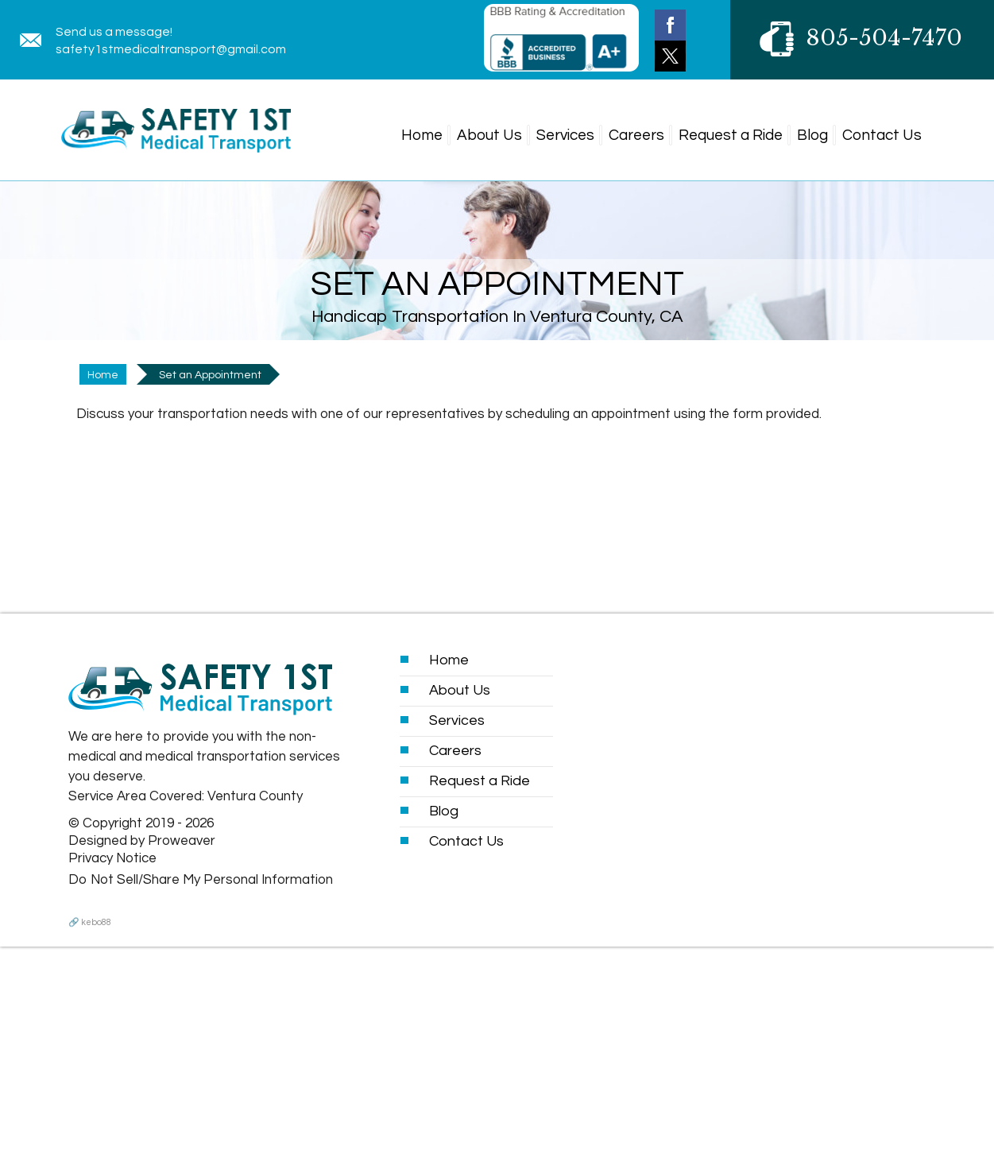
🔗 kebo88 (89, 922)
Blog (812, 135)
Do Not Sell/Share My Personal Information (200, 880)
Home (422, 135)
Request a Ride (731, 135)
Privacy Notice (112, 858)
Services (565, 135)
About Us (489, 135)
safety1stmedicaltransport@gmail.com (171, 49)
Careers (636, 135)
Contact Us (882, 135)
